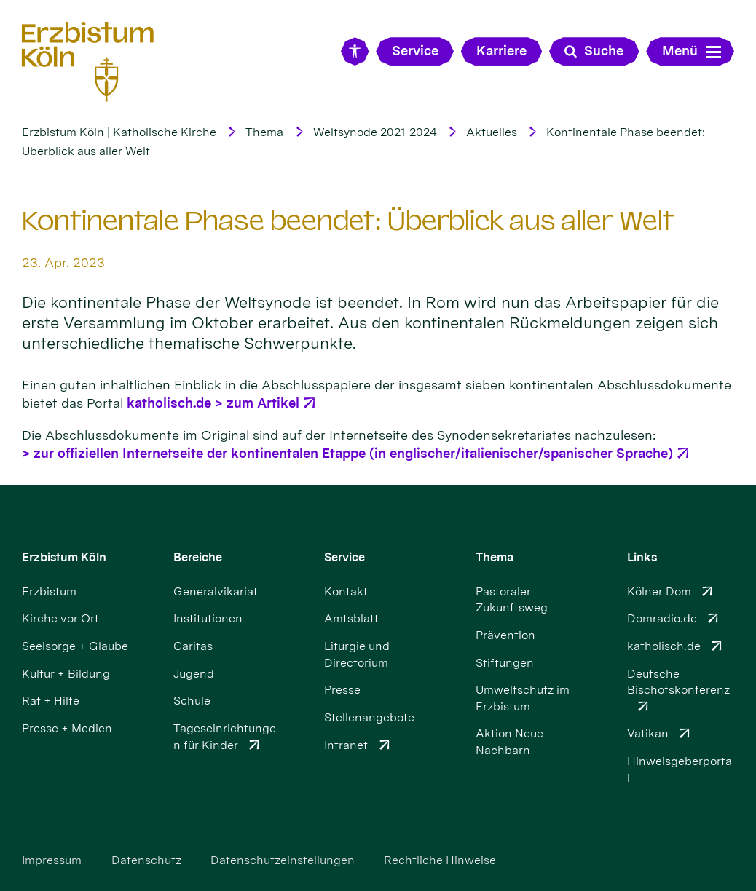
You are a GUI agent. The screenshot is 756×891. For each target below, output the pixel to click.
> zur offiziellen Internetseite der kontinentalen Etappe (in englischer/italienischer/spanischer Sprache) (347, 453)
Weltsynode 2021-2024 (375, 132)
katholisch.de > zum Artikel (213, 403)
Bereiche (197, 557)
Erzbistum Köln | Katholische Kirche (119, 132)
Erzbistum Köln (64, 557)
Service (344, 557)
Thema (264, 132)
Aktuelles (491, 132)
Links (642, 557)
